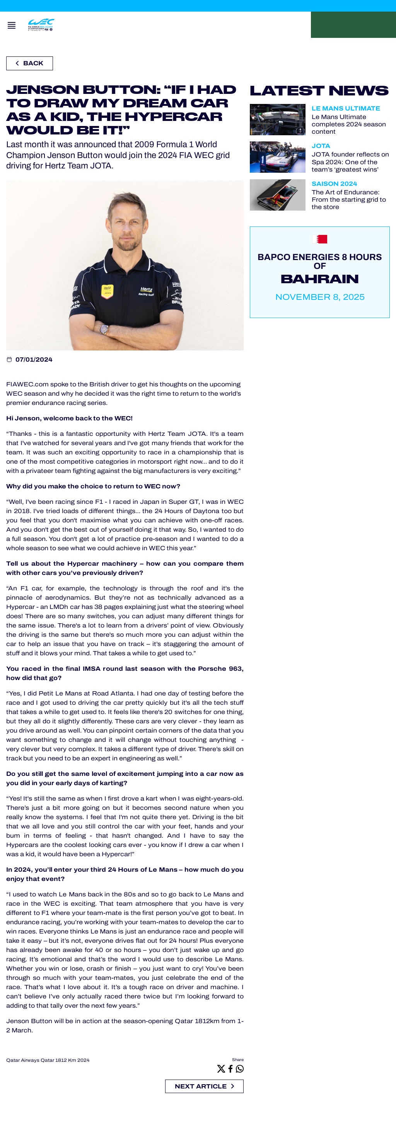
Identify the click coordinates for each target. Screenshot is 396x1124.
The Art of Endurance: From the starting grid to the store (349, 199)
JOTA (321, 146)
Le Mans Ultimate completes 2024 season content (349, 124)
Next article (204, 1086)
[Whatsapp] (240, 1068)
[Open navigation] (11, 25)
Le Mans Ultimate (346, 108)
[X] (221, 1068)
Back (29, 63)
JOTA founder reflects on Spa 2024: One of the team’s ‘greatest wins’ (350, 161)
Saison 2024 (334, 183)
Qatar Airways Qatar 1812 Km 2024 (48, 1060)
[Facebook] (230, 1068)
